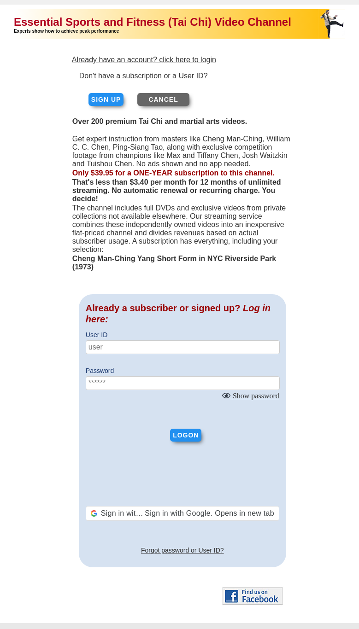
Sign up (106, 99)
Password (100, 370)
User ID (96, 334)
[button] (182, 513)
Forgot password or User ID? (182, 550)
